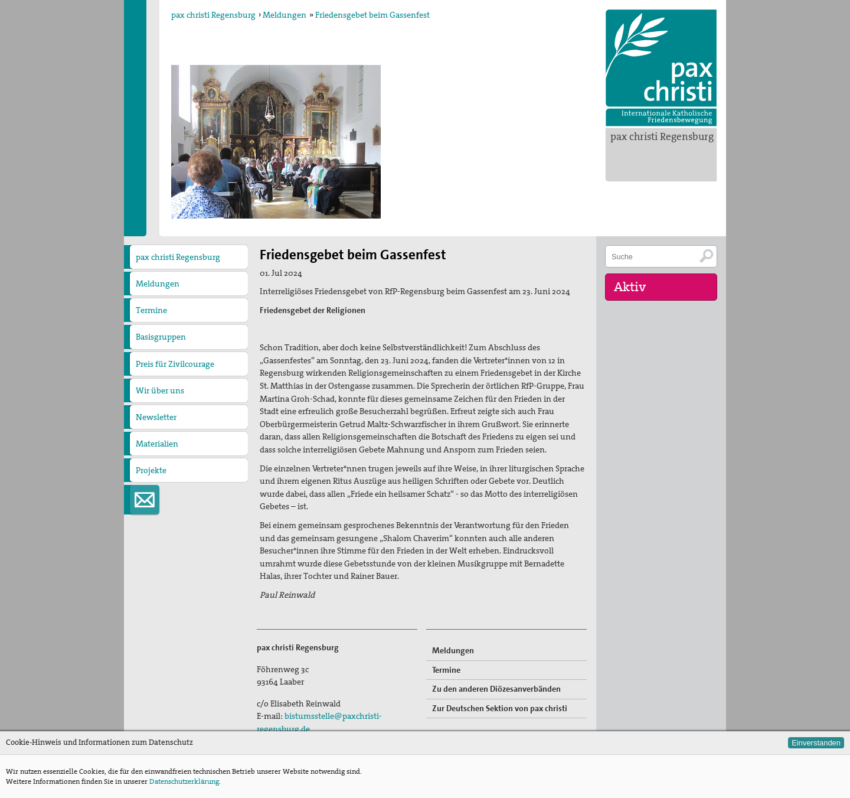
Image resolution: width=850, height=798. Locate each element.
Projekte (151, 470)
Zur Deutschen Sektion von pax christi (499, 708)
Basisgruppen (161, 336)
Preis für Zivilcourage (175, 364)
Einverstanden (816, 742)
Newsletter (156, 417)
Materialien (157, 443)
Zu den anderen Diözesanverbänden (496, 688)
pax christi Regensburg (662, 136)
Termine (151, 310)
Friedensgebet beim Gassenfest (372, 14)
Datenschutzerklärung (184, 781)
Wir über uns (160, 390)
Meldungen (284, 14)
